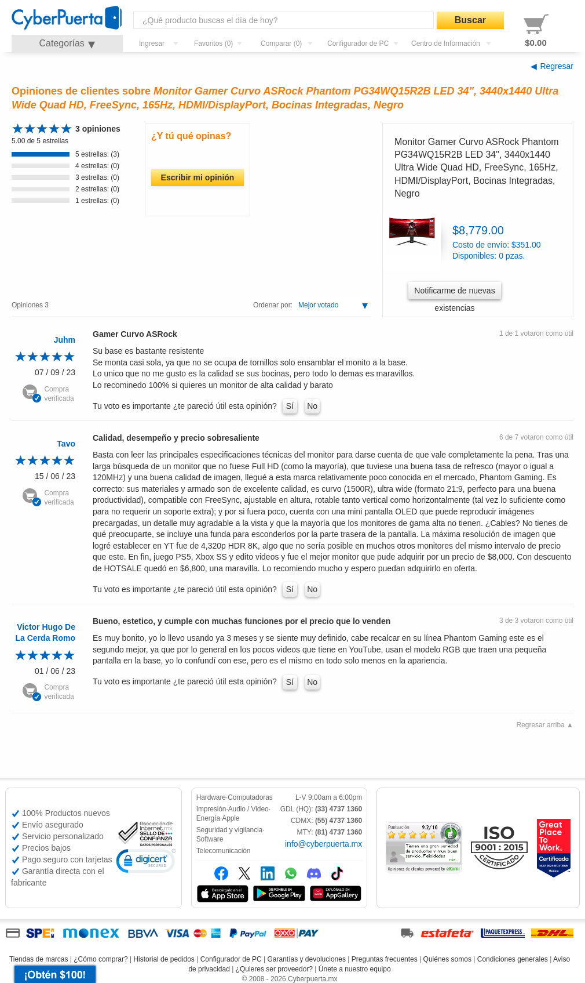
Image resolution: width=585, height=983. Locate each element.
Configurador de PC (231, 959)
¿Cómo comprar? (100, 959)
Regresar (556, 66)
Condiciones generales (512, 959)
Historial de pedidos (163, 959)
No (312, 406)
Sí (290, 406)
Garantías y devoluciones (307, 959)
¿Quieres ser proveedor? (274, 969)
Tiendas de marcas (38, 959)
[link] (146, 862)
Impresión (211, 809)
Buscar (470, 20)
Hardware (211, 797)
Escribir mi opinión (198, 177)
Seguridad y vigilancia (229, 830)
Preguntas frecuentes (385, 959)
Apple (230, 818)
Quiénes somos (447, 959)
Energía (208, 818)
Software (210, 839)
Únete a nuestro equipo (355, 969)
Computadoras (250, 797)
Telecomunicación (223, 851)
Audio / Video (248, 809)
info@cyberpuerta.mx (323, 843)
